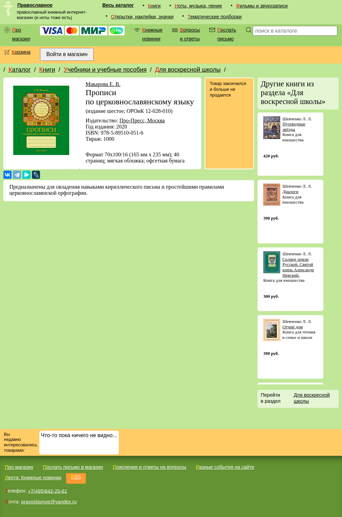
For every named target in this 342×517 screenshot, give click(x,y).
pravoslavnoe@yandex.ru (48, 501)
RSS (76, 477)
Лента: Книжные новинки (33, 477)
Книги (154, 5)
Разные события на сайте (225, 467)
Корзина (21, 52)
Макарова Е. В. (103, 84)
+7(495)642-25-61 (47, 491)
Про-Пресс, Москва (142, 120)
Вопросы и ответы (190, 34)
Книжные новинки (152, 34)
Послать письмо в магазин (73, 467)
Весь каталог (118, 5)
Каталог (19, 69)
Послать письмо (226, 34)
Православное (35, 5)
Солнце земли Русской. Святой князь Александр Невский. (298, 267)
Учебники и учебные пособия (105, 69)
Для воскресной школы (188, 69)
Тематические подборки (215, 16)
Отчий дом (292, 326)
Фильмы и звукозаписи (262, 5)
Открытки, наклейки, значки (142, 16)
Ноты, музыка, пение (198, 5)
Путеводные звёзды (293, 126)
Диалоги (290, 191)
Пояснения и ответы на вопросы (149, 467)
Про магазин (21, 34)
